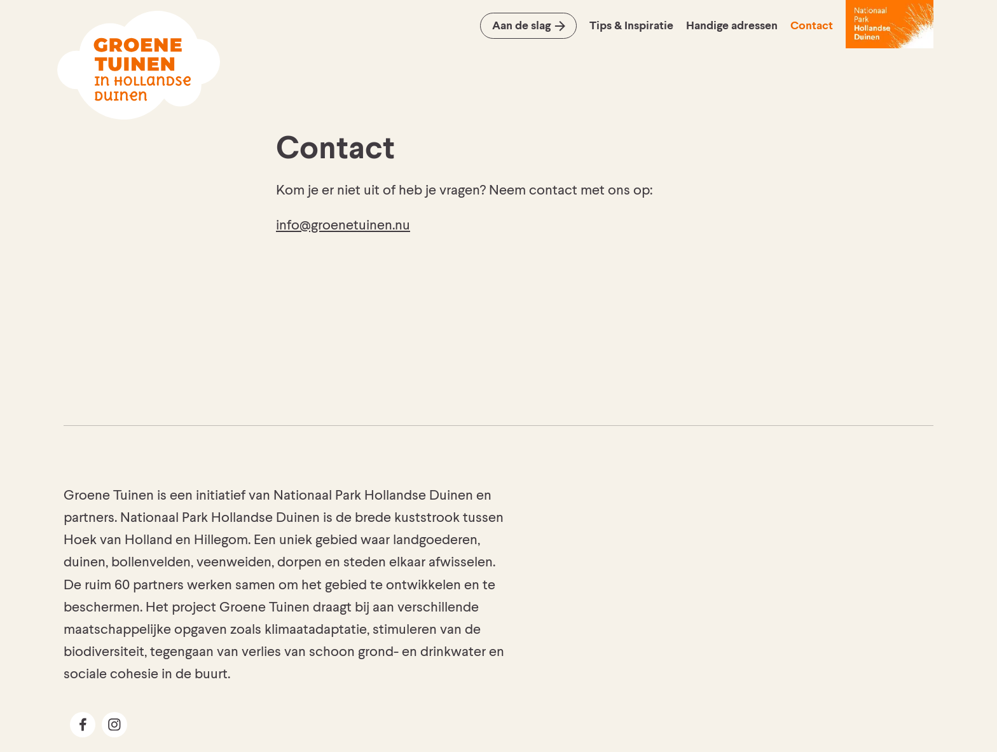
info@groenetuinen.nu (343, 226)
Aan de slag (521, 26)
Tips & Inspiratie (631, 26)
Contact (811, 26)
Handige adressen (732, 26)
